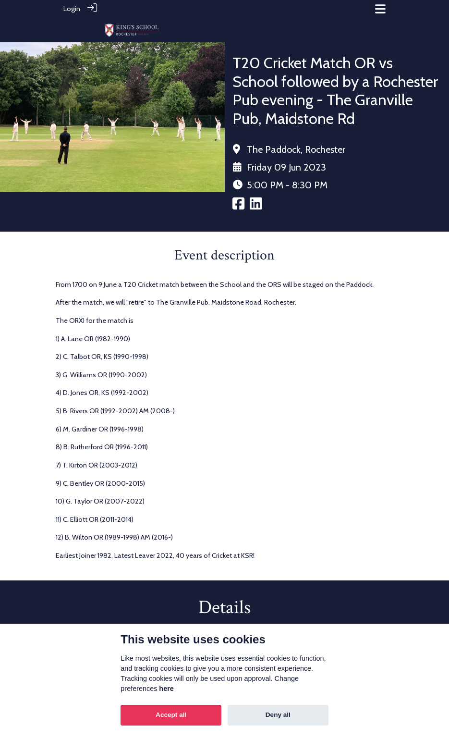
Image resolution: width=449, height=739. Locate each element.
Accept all (171, 714)
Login (71, 8)
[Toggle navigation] (380, 8)
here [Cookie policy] (166, 688)
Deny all (278, 714)
